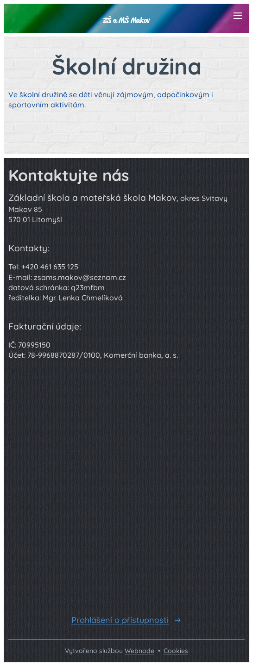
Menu (238, 15)
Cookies (176, 651)
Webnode (139, 651)
